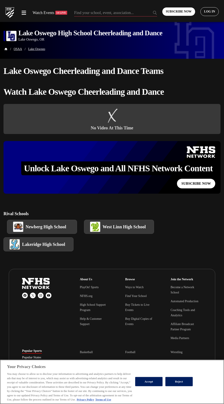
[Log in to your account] (209, 11)
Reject (179, 381)
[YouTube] (48, 295)
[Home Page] (6, 49)
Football (130, 352)
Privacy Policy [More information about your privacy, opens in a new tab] (85, 399)
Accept (149, 381)
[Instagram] (41, 295)
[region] (112, 382)
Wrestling (177, 352)
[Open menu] (23, 12)
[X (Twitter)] (33, 295)
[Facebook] (25, 295)
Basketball (86, 352)
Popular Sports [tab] (32, 350)
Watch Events (50, 13)
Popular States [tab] (31, 357)
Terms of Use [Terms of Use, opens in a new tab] (103, 399)
